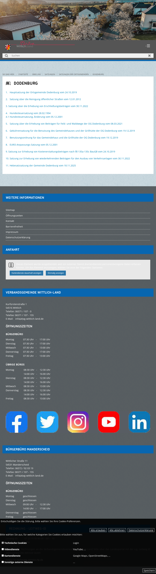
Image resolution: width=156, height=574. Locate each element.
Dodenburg (98, 74)
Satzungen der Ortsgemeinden (74, 74)
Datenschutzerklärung (141, 530)
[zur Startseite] (40, 45)
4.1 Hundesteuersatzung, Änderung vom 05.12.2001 (34, 116)
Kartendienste (11, 555)
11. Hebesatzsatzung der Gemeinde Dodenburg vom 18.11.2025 (41, 165)
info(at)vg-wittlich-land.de (29, 318)
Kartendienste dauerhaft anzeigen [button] (26, 273)
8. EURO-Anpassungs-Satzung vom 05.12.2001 (32, 144)
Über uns (36, 74)
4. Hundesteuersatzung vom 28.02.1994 (28, 113)
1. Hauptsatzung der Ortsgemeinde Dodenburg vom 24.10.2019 (41, 92)
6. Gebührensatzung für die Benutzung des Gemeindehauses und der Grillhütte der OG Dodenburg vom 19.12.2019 (70, 130)
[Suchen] (78, 55)
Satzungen (50, 74)
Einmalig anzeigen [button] (56, 273)
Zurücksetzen (149, 55)
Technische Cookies (14, 542)
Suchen (6, 55)
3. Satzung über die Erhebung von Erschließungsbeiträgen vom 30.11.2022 (47, 106)
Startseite (23, 74)
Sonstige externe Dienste (17, 562)
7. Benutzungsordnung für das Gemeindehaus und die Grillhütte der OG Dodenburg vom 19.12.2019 (62, 137)
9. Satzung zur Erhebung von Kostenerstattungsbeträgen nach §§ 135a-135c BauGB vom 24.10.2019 (60, 151)
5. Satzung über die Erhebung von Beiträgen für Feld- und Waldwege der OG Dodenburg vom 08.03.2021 (64, 123)
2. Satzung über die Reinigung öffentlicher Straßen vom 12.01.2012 (43, 99)
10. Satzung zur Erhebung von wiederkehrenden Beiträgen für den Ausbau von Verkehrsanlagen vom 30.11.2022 (68, 158)
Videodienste (10, 549)
